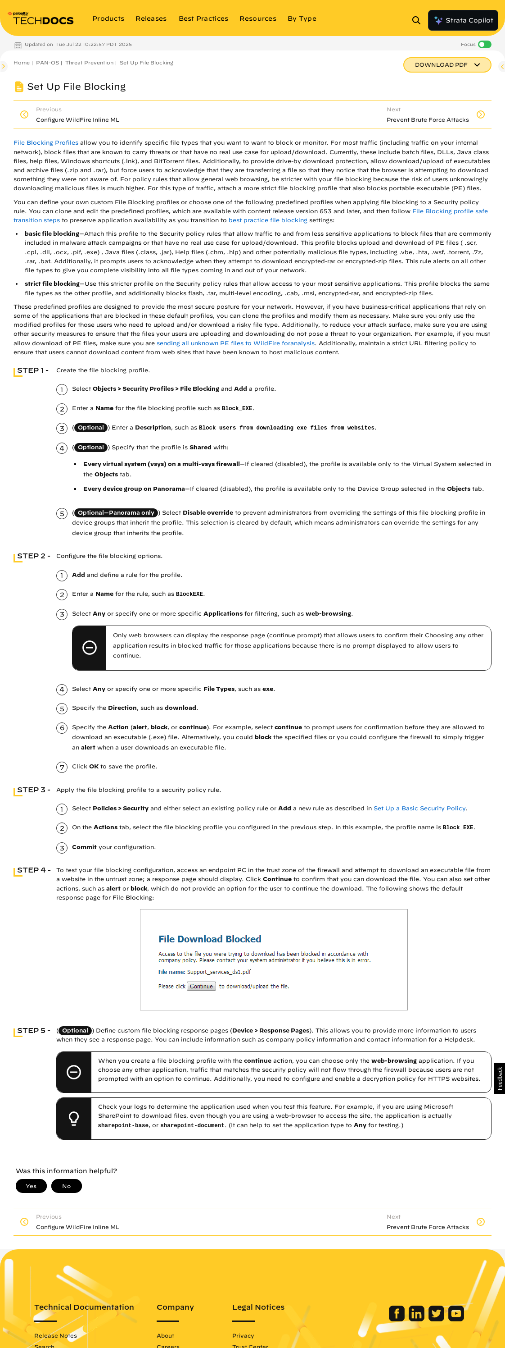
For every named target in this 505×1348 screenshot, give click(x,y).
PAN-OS (47, 62)
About (165, 1335)
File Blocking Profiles (46, 142)
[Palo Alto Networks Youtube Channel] (456, 1319)
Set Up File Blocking (146, 62)
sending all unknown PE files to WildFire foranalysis (236, 343)
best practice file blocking (268, 220)
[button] (499, 1078)
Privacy (243, 1335)
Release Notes (55, 1335)
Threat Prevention (89, 62)
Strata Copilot (463, 20)
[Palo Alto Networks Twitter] (437, 1319)
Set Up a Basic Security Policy (419, 808)
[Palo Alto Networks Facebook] (397, 1319)
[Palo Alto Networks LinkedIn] (417, 1319)
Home (22, 62)
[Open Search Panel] (419, 20)
